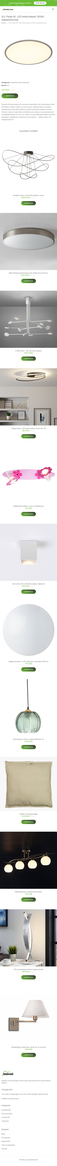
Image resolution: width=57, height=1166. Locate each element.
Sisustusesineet (6, 1114)
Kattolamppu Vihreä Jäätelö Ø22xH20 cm (28, 739)
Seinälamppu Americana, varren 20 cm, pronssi (28, 1047)
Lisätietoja (10, 96)
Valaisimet (14, 82)
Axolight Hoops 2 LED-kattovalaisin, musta (28, 195)
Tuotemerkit (5, 1117)
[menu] (53, 9)
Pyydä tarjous (40, 3)
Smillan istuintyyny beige (29, 814)
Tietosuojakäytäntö (8, 1145)
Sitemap (4, 1149)
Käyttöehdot (5, 1141)
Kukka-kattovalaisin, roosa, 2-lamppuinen (28, 506)
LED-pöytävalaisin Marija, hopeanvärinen (28, 969)
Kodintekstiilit (6, 1110)
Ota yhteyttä (5, 1138)
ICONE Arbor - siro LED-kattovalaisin (28, 351)
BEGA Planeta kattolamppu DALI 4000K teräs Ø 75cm (28, 273)
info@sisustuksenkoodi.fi (10, 1099)
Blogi (3, 1134)
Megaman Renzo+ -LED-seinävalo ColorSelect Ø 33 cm (28, 661)
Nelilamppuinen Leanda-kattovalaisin (28, 892)
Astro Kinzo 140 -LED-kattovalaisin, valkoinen (28, 584)
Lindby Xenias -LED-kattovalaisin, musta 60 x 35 (28, 428)
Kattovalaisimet (23, 82)
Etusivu (3, 23)
